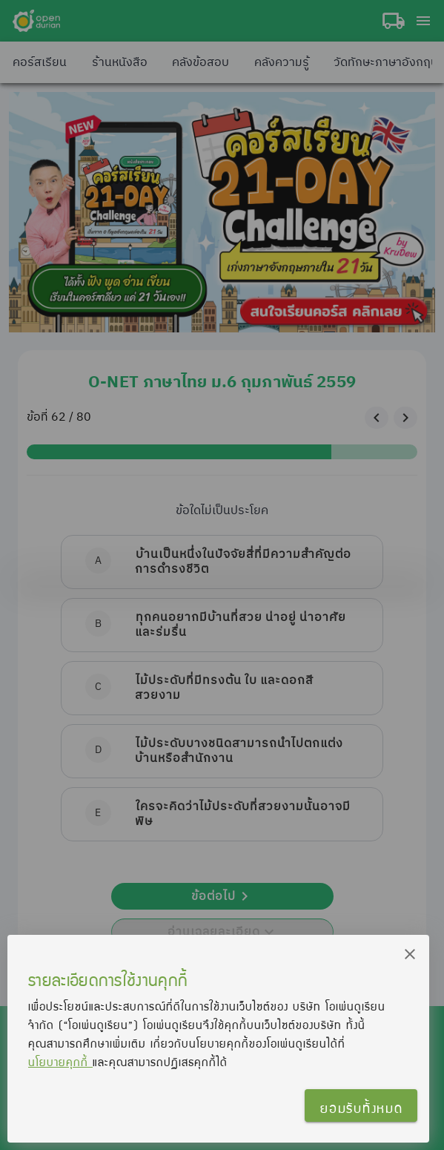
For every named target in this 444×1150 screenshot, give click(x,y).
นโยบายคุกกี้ (60, 1062)
